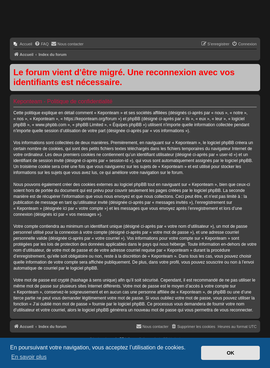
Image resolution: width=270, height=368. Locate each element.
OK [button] (230, 353)
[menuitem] (22, 44)
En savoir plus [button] (29, 357)
